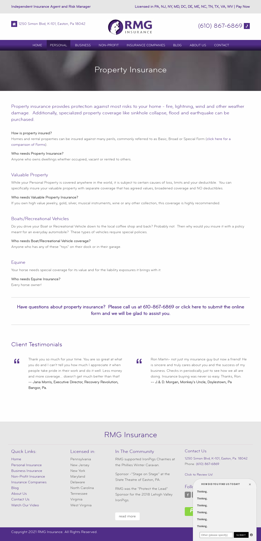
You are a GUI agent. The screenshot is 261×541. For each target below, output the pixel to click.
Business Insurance (26, 471)
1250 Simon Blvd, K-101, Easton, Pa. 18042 (216, 458)
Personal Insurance (26, 465)
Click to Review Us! (199, 475)
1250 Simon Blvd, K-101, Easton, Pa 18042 (52, 24)
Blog (177, 45)
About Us (198, 45)
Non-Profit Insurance (28, 476)
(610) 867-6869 (220, 26)
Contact (221, 45)
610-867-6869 (158, 307)
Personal (58, 45)
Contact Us (20, 499)
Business (83, 45)
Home (37, 45)
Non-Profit (109, 45)
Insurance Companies (146, 45)
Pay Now (243, 6)
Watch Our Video (25, 505)
